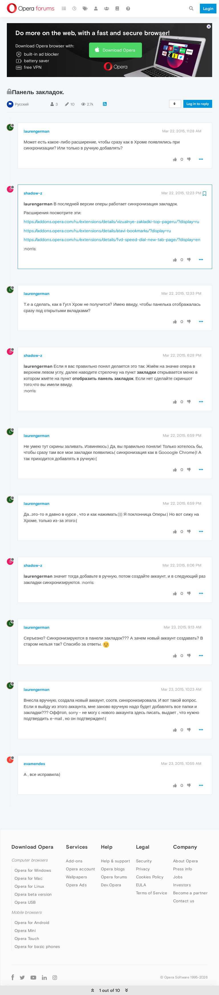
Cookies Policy (149, 859)
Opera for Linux (29, 869)
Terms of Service (151, 875)
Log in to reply (197, 86)
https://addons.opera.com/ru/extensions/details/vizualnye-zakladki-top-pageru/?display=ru (111, 204)
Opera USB (25, 885)
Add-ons (74, 843)
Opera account (80, 851)
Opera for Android (32, 905)
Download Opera (119, 32)
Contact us (183, 883)
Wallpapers (76, 859)
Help (106, 829)
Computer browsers (29, 842)
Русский (22, 87)
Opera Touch (27, 921)
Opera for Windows (33, 853)
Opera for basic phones (37, 929)
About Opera (185, 843)
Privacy (143, 851)
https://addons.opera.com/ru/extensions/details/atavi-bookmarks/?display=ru (97, 213)
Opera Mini (25, 913)
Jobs (177, 859)
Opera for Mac (28, 861)
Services (77, 829)
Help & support (115, 843)
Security (144, 843)
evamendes (34, 746)
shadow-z (33, 175)
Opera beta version (33, 877)
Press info (182, 851)
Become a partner (190, 875)
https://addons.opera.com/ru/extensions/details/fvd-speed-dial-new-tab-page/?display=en (112, 222)
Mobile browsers (26, 895)
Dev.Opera (111, 867)
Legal (143, 829)
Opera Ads (76, 867)
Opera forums (114, 859)
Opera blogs (113, 851)
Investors (182, 867)
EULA (141, 867)
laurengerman (36, 114)
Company (185, 829)
